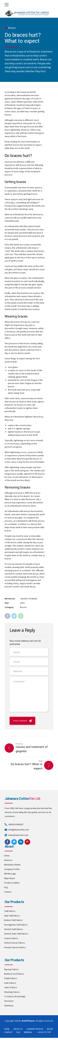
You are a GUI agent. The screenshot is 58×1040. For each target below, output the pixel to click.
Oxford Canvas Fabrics (14, 942)
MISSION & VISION (12, 864)
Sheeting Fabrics (12, 992)
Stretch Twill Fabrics (13, 929)
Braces (12, 28)
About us (8, 860)
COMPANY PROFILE (34, 1029)
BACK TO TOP (45, 1032)
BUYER (50, 1029)
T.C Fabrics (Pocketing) (14, 996)
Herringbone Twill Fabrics (16, 924)
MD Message (10, 873)
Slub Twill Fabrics (12, 915)
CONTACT (8, 1032)
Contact (7, 891)
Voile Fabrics (10, 983)
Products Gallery (12, 882)
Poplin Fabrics (10, 978)
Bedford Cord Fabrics (14, 973)
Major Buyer (9, 878)
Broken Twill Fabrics (13, 920)
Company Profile (11, 869)
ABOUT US (18, 1029)
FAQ (6, 887)
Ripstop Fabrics (11, 969)
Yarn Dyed (8, 1001)
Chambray (8, 1005)
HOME (7, 1029)
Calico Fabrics (10, 987)
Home (7, 855)
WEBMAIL (28, 1032)
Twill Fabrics (9, 911)
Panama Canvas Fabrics (15, 947)
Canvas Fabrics (11, 938)
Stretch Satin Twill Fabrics (16, 933)
